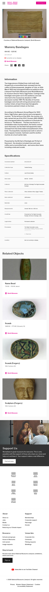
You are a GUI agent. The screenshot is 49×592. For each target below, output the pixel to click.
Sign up (7, 560)
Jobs (4, 520)
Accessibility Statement (25, 586)
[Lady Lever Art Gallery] (13, 500)
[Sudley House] (35, 492)
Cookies (37, 584)
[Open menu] (3, 3)
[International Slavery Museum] (13, 483)
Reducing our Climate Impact (11, 527)
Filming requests (30, 542)
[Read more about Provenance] (34, 230)
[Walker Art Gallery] (13, 492)
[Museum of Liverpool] (13, 474)
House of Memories (8, 539)
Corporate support (31, 520)
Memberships (29, 517)
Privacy (12, 584)
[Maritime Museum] (35, 483)
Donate (27, 525)
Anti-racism (6, 542)
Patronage (28, 522)
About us (5, 517)
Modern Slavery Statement (24, 584)
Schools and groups (8, 537)
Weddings (28, 544)
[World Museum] (35, 474)
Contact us (6, 525)
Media (4, 522)
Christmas (28, 539)
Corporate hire (29, 537)
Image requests (7, 544)
